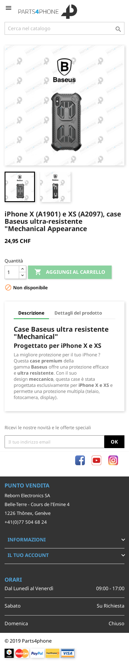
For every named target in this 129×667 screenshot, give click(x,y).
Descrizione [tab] (31, 313)
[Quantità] (12, 272)
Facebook (80, 460)
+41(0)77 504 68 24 (26, 522)
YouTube (96, 460)
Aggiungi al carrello (69, 272)
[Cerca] (64, 28)
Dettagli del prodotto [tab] (78, 313)
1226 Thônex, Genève (28, 513)
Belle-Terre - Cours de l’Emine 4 (37, 504)
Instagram (113, 460)
